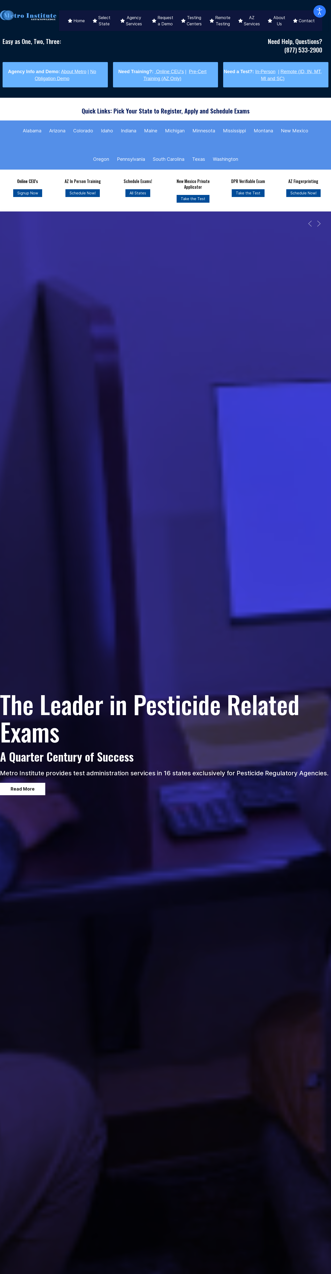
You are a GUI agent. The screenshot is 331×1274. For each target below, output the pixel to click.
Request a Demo (162, 20)
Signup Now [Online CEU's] (27, 193)
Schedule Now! (83, 193)
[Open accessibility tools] (319, 11)
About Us (276, 20)
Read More (23, 789)
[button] (310, 223)
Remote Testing (219, 20)
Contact (304, 20)
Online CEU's (169, 71)
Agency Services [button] (131, 20)
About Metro (73, 71)
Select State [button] (101, 20)
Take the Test (193, 198)
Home (76, 20)
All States (138, 193)
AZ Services (249, 20)
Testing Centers (191, 20)
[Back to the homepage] (28, 15)
